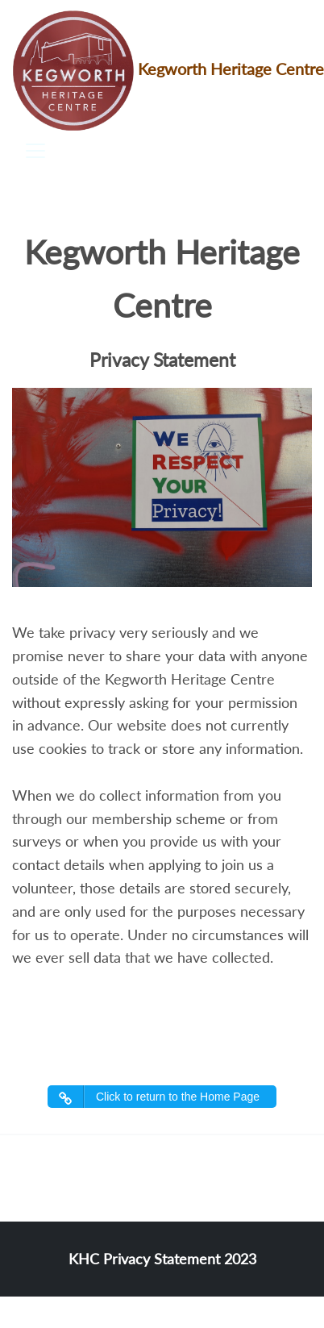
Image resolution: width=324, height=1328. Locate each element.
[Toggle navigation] (35, 151)
